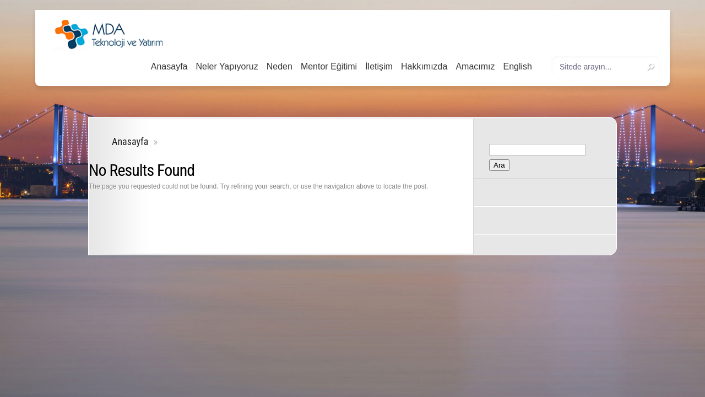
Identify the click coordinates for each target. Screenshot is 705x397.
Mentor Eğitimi (329, 66)
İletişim (379, 66)
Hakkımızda (424, 66)
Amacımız (475, 66)
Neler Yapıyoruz (227, 66)
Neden (279, 66)
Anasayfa (169, 66)
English (517, 66)
